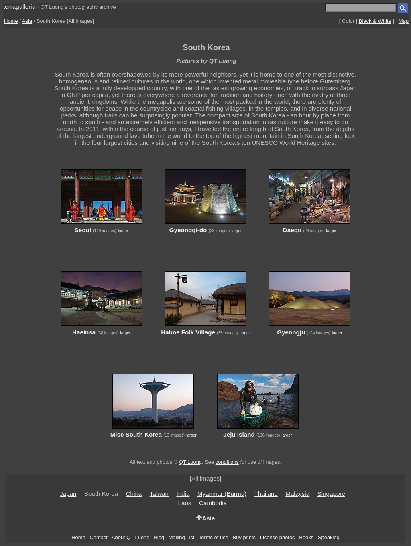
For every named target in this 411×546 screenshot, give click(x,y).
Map (404, 21)
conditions (227, 462)
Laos (184, 502)
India (182, 493)
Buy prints (244, 537)
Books (306, 537)
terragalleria (19, 6)
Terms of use (213, 537)
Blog (159, 537)
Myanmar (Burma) (221, 493)
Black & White (375, 21)
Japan (68, 493)
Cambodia (213, 502)
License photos (277, 537)
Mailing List (182, 537)
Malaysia (297, 493)
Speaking (329, 537)
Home (11, 21)
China (134, 493)
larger (123, 231)
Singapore (331, 493)
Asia (27, 21)
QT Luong (190, 462)
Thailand (266, 493)
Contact (98, 537)
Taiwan (159, 493)
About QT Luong (130, 537)
